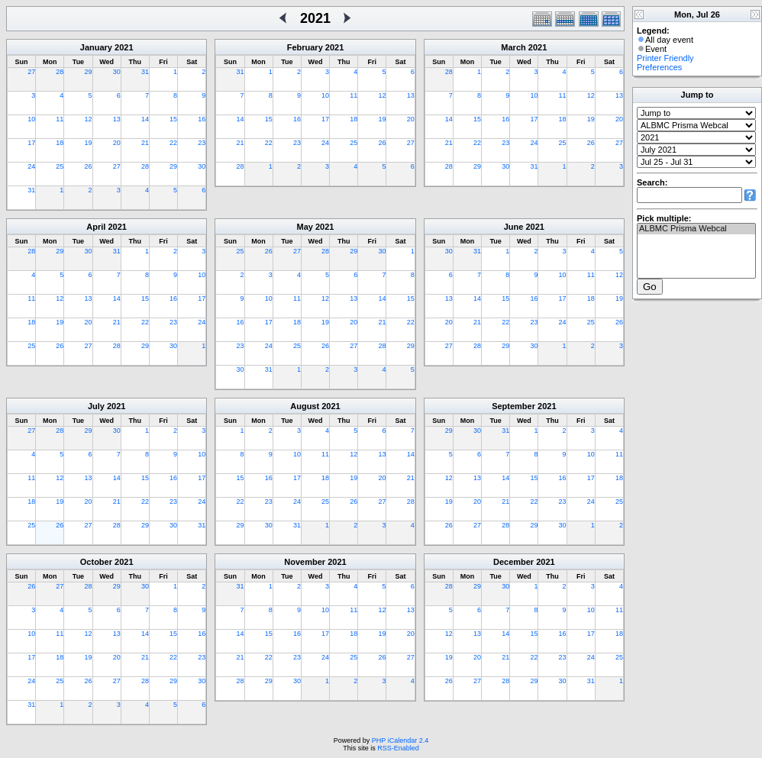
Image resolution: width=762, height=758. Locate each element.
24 (31, 166)
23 (201, 143)
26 (88, 166)
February (305, 47)
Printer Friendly (665, 58)
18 (59, 143)
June (514, 226)
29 (88, 72)
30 (117, 72)
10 (31, 119)
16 (201, 119)
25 (59, 166)
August (304, 406)
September (513, 406)
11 (59, 119)
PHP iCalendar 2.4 (400, 740)
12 (88, 119)
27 (31, 72)
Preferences (659, 67)
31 (145, 72)
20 (117, 143)
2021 (124, 47)
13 (117, 119)
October (96, 561)
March (513, 47)
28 (59, 72)
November (304, 561)
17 (31, 143)
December (513, 561)
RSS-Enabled (398, 748)
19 (88, 143)
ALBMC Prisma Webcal (696, 229)
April (95, 226)
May (305, 226)
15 (173, 119)
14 (145, 119)
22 (173, 143)
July (96, 406)
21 (145, 143)
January (96, 47)
